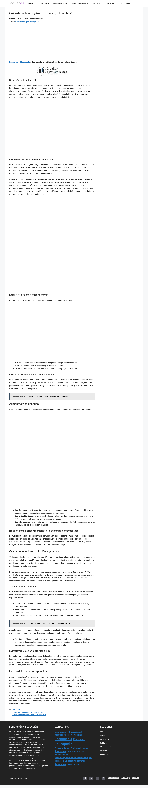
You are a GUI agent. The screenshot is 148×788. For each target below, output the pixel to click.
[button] (135, 3)
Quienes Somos (113, 778)
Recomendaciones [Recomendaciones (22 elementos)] (61, 755)
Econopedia (111, 3)
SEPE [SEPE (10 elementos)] (90, 758)
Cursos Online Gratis (80, 3)
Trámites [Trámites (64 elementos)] (81, 761)
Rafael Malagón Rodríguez (27, 22)
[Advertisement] (52, 40)
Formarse (13, 62)
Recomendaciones (60, 3)
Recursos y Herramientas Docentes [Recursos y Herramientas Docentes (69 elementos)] (71, 757)
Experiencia (104, 739)
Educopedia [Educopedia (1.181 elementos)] (63, 744)
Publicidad (104, 743)
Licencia (103, 751)
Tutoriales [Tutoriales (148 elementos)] (60, 764)
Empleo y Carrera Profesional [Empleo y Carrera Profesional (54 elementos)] (68, 748)
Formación (32, 3)
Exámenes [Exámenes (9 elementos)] (85, 748)
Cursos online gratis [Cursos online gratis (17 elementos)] (61, 732)
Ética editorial (105, 747)
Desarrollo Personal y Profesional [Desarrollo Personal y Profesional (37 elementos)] (68, 735)
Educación (45, 3)
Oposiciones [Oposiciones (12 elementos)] (83, 752)
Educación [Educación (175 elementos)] (79, 739)
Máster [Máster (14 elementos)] (69, 752)
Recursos (99, 3)
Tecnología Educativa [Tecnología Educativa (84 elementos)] (65, 761)
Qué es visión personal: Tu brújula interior (27, 712)
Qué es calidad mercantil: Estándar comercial (29, 715)
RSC (102, 732)
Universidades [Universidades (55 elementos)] (73, 764)
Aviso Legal (125, 778)
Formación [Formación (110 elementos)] (60, 751)
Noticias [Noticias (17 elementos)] (75, 752)
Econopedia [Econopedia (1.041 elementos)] (63, 739)
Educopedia (125, 3)
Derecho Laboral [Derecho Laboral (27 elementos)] (75, 732)
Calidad (103, 735)
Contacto (135, 778)
